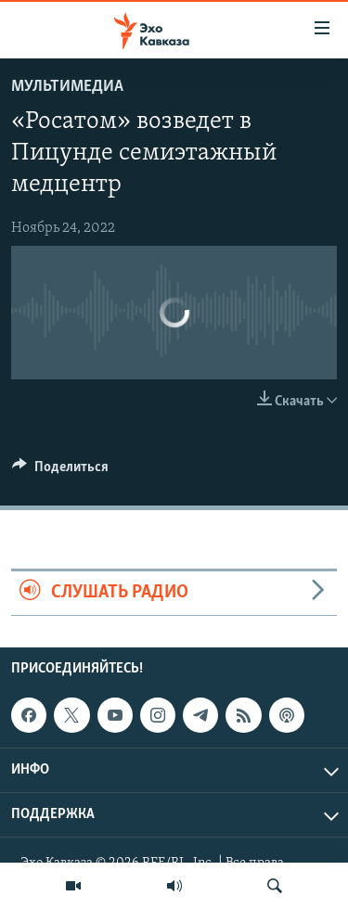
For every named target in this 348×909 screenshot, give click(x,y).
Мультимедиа (67, 87)
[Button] (60, 471)
